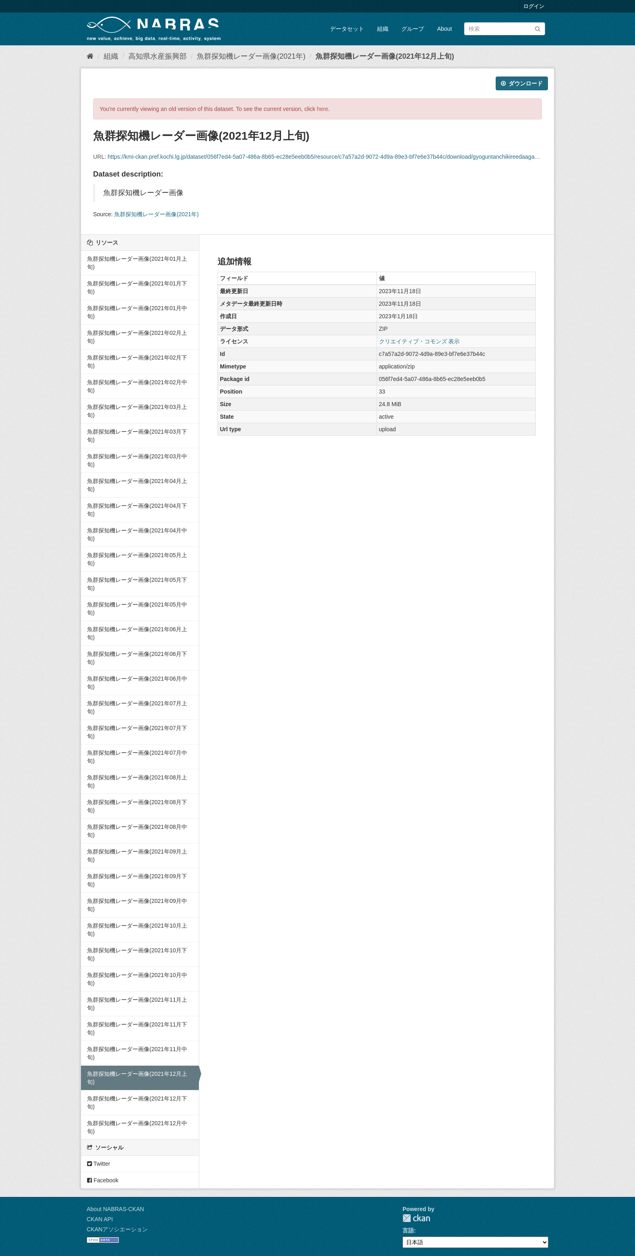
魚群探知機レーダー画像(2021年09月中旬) (137, 905)
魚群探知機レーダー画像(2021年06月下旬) (137, 658)
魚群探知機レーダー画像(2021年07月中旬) (137, 756)
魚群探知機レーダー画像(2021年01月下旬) (137, 287)
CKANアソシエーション (117, 1229)
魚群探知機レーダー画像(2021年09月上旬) (137, 855)
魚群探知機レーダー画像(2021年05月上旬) (137, 559)
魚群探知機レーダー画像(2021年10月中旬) (137, 979)
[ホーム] (90, 56)
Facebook (102, 1180)
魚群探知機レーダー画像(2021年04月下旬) (137, 509)
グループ (412, 29)
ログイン (533, 6)
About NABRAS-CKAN (115, 1209)
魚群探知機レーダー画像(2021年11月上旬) (137, 1003)
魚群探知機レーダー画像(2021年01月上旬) (137, 262)
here (322, 109)
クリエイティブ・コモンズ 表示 (419, 341)
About (444, 29)
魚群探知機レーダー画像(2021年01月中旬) (137, 312)
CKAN (416, 1218)
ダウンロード (522, 83)
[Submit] (537, 28)
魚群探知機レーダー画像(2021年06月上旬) (137, 633)
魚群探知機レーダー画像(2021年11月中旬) (137, 1053)
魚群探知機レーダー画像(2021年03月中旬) (137, 460)
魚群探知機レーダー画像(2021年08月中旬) (137, 831)
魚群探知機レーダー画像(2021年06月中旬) (137, 682)
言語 (408, 1230)
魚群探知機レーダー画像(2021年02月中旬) (137, 386)
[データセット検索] (504, 28)
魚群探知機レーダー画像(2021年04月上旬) (137, 485)
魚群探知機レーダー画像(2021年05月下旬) (137, 584)
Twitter (98, 1163)
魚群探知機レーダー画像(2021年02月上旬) (137, 337)
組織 (382, 29)
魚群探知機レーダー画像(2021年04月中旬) (137, 534)
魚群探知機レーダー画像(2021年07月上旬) (137, 707)
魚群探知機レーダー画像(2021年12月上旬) (384, 56)
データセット (347, 29)
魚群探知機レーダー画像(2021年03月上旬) (137, 411)
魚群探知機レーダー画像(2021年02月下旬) (137, 361)
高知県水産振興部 (157, 56)
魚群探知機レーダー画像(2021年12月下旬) (137, 1102)
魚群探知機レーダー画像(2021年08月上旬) (137, 781)
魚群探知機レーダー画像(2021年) (251, 56)
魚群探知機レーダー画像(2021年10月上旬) (137, 929)
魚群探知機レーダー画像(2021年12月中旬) (137, 1127)
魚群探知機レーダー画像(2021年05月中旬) (137, 608)
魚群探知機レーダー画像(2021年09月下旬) (137, 880)
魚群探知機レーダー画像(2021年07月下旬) (137, 732)
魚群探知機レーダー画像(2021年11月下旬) (137, 1028)
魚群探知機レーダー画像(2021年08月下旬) (137, 806)
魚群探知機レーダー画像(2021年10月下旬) (137, 954)
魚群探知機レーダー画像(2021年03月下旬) (137, 435)
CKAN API (100, 1219)
